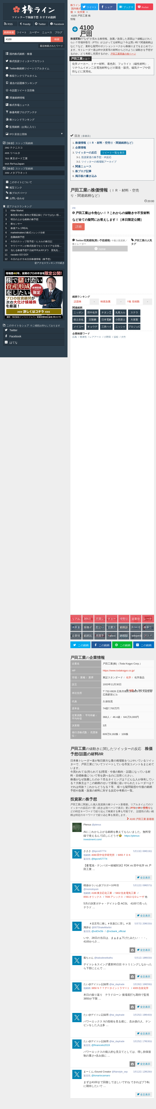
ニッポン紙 (78, 313)
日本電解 (106, 319)
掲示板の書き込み (86, 176)
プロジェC (134, 326)
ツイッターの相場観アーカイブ (98, 161)
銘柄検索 (9, 32)
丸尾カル (120, 312)
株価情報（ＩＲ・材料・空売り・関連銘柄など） (105, 142)
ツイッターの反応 (86, 152)
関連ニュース (83, 166)
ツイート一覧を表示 (113, 152)
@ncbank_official (116, 931)
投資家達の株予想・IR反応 (96, 157)
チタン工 (106, 312)
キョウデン (92, 327)
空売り (146, 807)
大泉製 (134, 319)
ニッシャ (120, 326)
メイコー (78, 326)
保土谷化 (78, 319)
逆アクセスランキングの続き (50, 263)
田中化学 (92, 312)
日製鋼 (92, 319)
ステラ (134, 312)
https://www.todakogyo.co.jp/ (119, 670)
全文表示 (145, 877)
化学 (128, 677)
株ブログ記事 (83, 171)
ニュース (47, 32)
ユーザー (34, 32)
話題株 (77, 301)
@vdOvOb (97, 931)
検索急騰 (105, 301)
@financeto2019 (100, 1045)
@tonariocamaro (100, 1075)
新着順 (141, 819)
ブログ (58, 32)
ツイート (22, 32)
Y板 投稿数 (133, 301)
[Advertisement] (112, 104)
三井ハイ (106, 326)
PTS (133, 807)
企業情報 (80, 147)
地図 (131, 690)
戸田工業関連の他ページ (123, 53)
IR (139, 807)
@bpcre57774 (99, 858)
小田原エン (120, 320)
